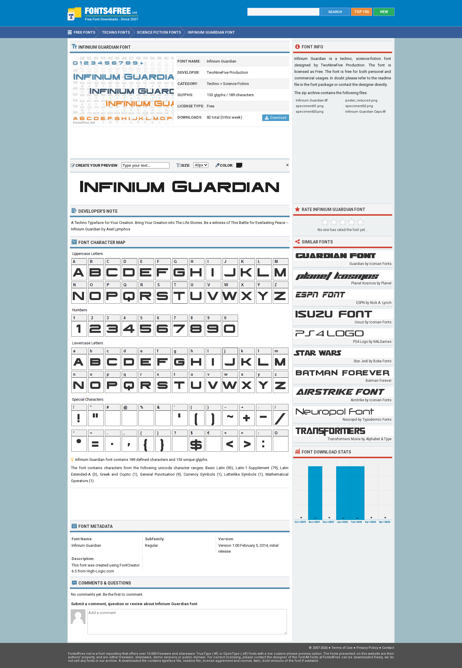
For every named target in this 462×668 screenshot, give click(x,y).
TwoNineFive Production (227, 72)
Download (275, 118)
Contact (388, 648)
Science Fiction (236, 83)
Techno (213, 83)
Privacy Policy (367, 648)
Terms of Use (342, 648)
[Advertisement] (180, 143)
